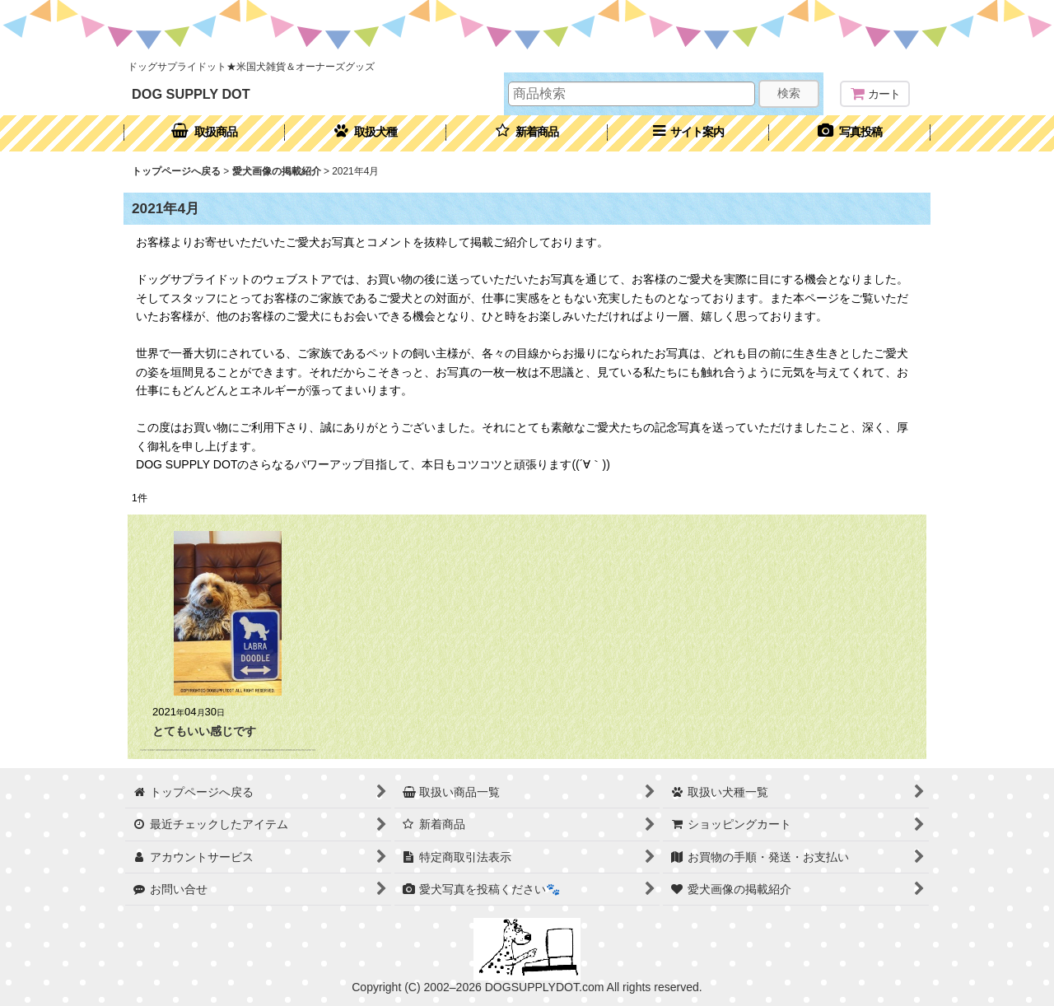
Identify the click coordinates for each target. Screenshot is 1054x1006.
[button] (688, 133)
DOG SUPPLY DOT (191, 93)
